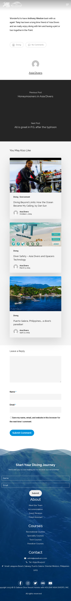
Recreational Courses (35, 532)
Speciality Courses (35, 536)
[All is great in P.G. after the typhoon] (35, 126)
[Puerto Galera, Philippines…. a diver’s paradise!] (35, 306)
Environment (25, 197)
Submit (35, 493)
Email (13, 405)
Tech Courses (35, 540)
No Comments (36, 45)
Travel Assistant (35, 517)
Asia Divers (35, 72)
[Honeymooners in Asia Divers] (35, 95)
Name (13, 392)
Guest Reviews (35, 513)
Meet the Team (35, 505)
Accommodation (35, 509)
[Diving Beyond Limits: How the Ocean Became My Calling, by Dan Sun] (35, 188)
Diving (16, 45)
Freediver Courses (35, 544)
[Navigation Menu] (67, 4)
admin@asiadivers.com (35, 558)
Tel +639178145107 (35, 562)
